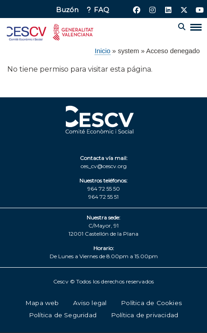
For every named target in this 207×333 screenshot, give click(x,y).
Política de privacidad (144, 315)
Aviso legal (89, 302)
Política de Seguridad (63, 315)
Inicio (102, 51)
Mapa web (42, 302)
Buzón (67, 10)
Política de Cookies (151, 302)
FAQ (101, 10)
